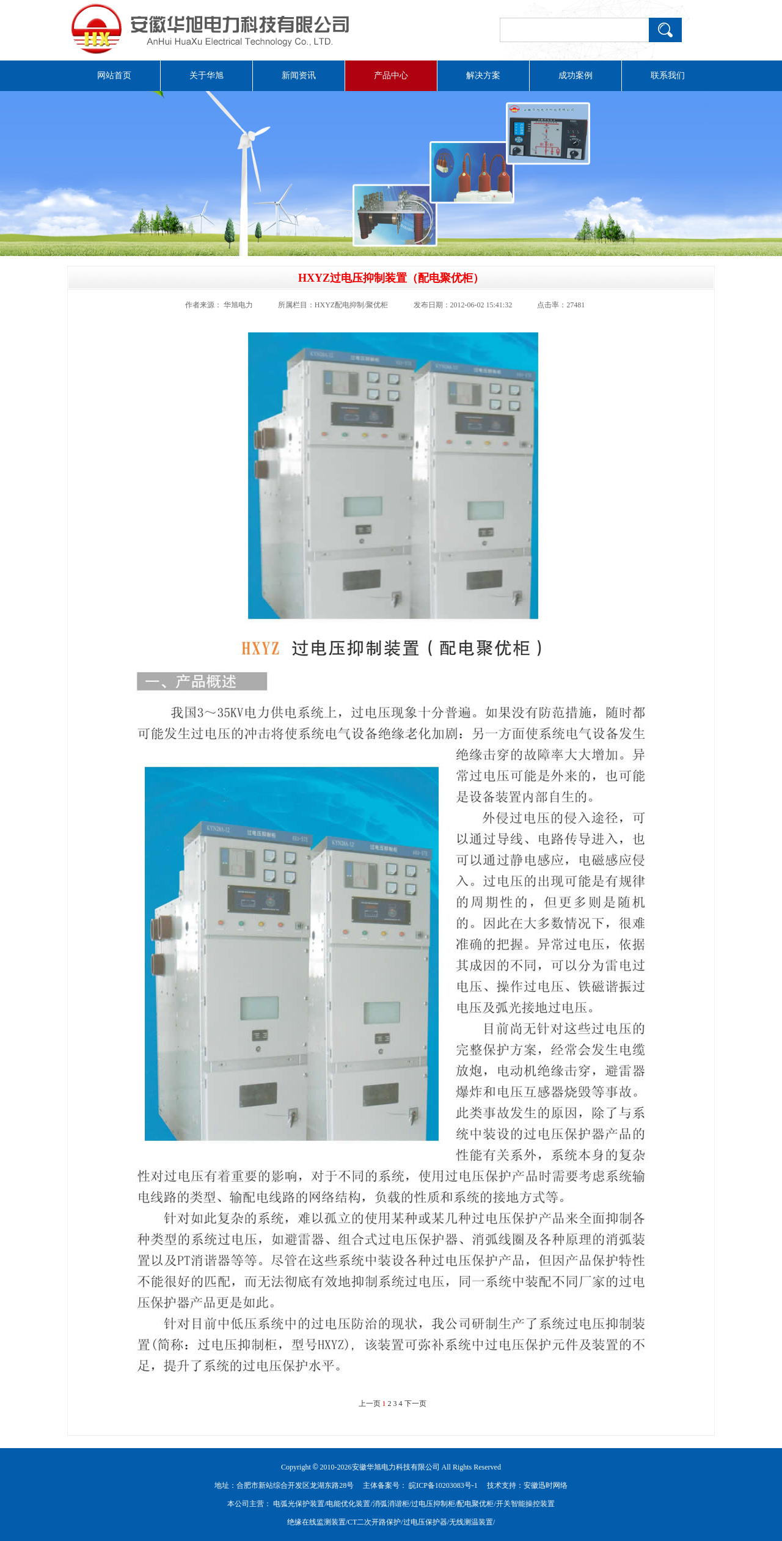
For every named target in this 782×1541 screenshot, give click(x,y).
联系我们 (668, 75)
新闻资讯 (299, 75)
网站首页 (114, 75)
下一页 (415, 1403)
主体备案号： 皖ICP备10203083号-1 (420, 1485)
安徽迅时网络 (546, 1485)
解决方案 (483, 75)
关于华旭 (206, 75)
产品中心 (391, 75)
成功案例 (575, 75)
